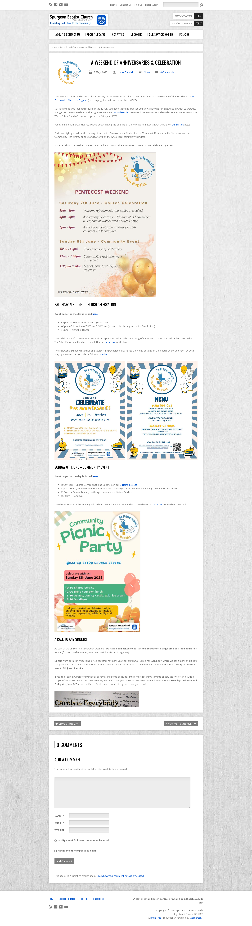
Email (59, 822)
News (81, 47)
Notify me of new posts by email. (77, 850)
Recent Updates (68, 47)
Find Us (138, 4)
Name (59, 815)
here (95, 313)
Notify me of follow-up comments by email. (84, 840)
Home (113, 4)
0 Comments (167, 72)
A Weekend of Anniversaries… (101, 47)
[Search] (180, 4)
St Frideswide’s (122, 112)
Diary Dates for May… (67, 723)
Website (59, 830)
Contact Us (125, 4)
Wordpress (195, 917)
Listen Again (151, 4)
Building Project (128, 484)
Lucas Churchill (125, 72)
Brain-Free (155, 917)
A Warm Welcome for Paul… (181, 723)
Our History (178, 124)
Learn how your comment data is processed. (120, 875)
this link (104, 354)
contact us (109, 342)
